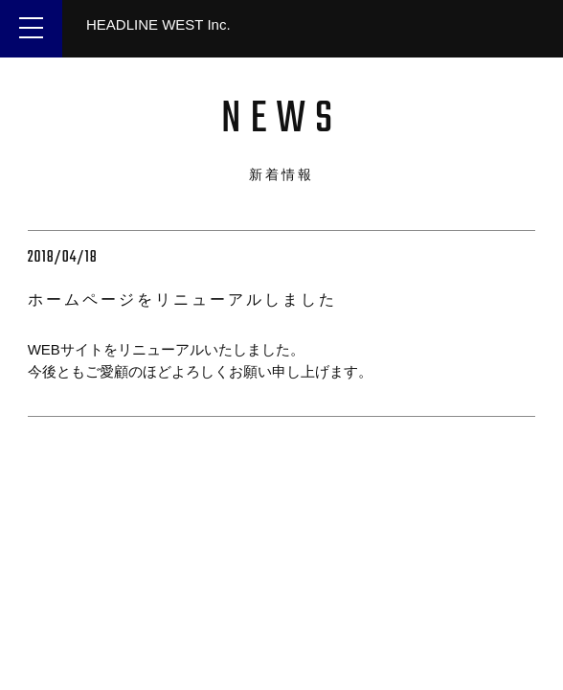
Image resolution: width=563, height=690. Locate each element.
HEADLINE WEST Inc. (158, 24)
